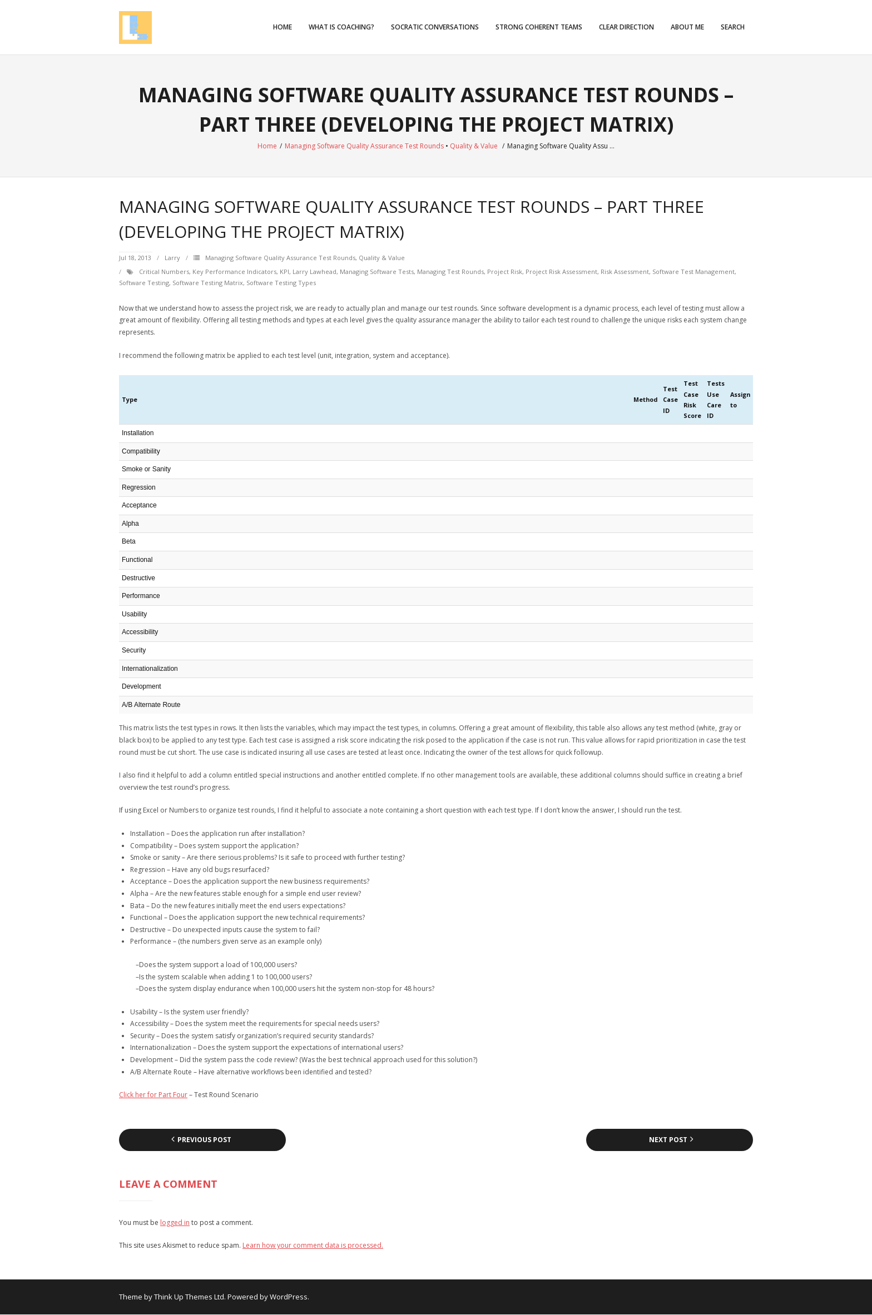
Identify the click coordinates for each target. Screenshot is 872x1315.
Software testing (144, 283)
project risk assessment (561, 272)
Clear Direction (626, 27)
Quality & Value (474, 146)
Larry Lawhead (314, 272)
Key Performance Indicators (234, 272)
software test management (693, 272)
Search (733, 27)
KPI (284, 272)
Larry (172, 258)
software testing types (281, 283)
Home (282, 27)
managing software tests (377, 272)
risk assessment (625, 272)
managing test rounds (450, 272)
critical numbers (164, 272)
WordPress (289, 1297)
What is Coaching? (341, 27)
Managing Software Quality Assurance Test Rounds (364, 146)
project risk (504, 272)
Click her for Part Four (153, 1095)
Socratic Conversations (435, 27)
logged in (175, 1223)
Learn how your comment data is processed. (312, 1246)
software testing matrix (207, 283)
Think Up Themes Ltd (189, 1297)
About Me (687, 27)
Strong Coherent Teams (539, 27)
